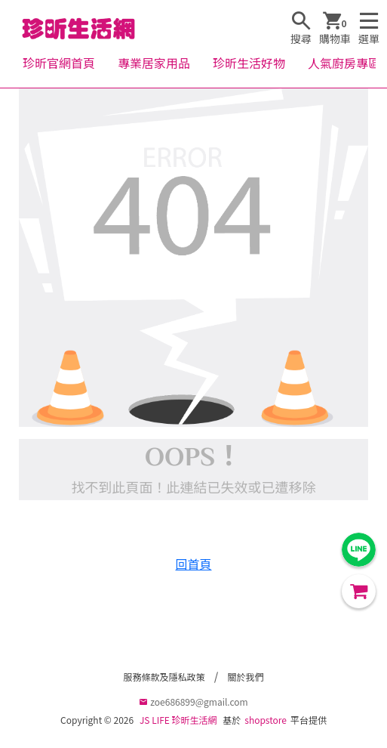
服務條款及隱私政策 (163, 676)
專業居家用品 (154, 63)
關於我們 (246, 676)
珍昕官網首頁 (59, 63)
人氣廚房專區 (344, 63)
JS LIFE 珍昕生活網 (178, 719)
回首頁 (193, 564)
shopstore (265, 719)
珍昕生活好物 (249, 63)
